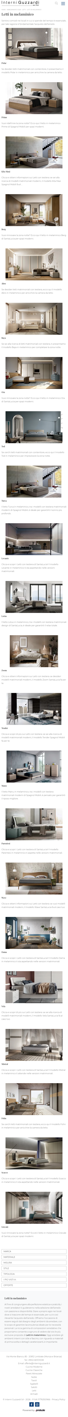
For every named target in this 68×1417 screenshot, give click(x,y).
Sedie (34, 1377)
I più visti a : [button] (10, 1279)
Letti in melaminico (34, 10)
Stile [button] (6, 1268)
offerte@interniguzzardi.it (37, 1363)
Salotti (34, 1387)
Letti (24, 10)
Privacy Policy (58, 1399)
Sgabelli (34, 1384)
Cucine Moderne (34, 1367)
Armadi (34, 1394)
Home (4, 10)
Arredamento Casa (14, 10)
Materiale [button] (9, 1257)
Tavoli (34, 1380)
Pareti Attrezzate (34, 1373)
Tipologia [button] (9, 1274)
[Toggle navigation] (63, 3)
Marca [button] (7, 1251)
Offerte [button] (8, 1285)
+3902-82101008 (36, 1360)
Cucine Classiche (34, 1370)
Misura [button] (8, 1263)
